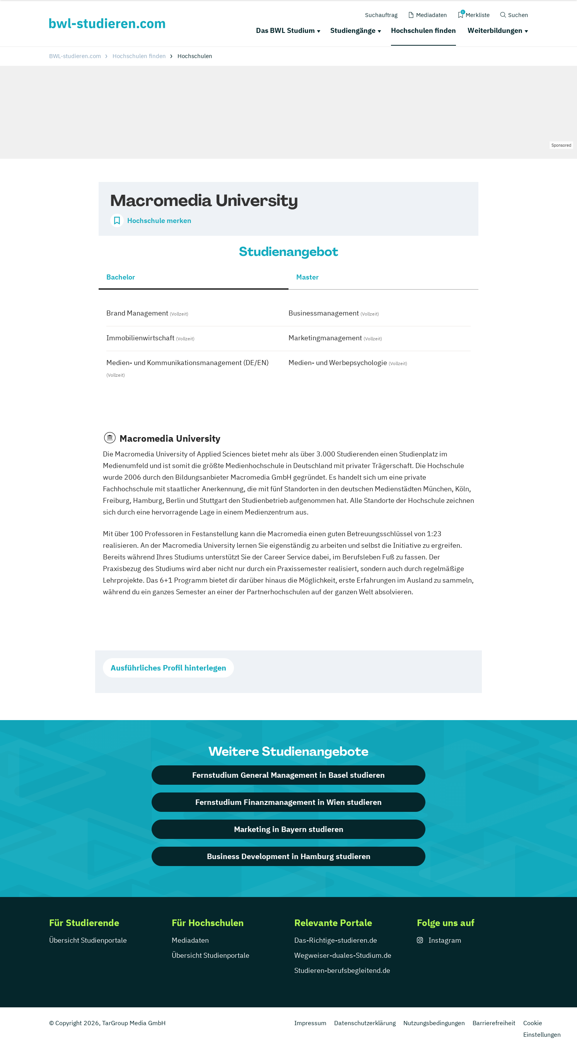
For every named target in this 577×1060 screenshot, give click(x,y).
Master (307, 277)
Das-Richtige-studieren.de (335, 940)
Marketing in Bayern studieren (288, 829)
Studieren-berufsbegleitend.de (342, 970)
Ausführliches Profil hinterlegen (168, 667)
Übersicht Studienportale (88, 940)
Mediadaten (190, 940)
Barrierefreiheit (494, 1023)
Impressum (310, 1023)
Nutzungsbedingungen (434, 1023)
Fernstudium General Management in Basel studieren (288, 775)
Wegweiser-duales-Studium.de (342, 955)
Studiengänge (353, 30)
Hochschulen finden (423, 30)
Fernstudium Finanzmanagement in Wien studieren (288, 802)
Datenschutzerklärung (365, 1023)
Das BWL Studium (285, 30)
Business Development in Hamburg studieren (288, 856)
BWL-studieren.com (75, 56)
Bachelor (120, 277)
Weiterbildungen (495, 30)
